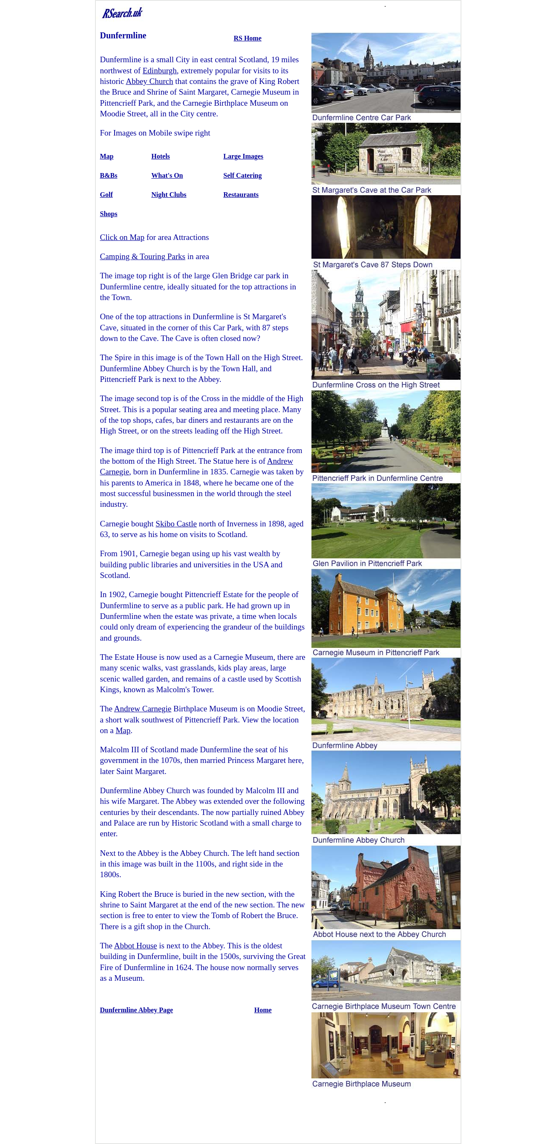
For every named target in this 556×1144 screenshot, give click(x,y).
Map (107, 156)
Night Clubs (168, 194)
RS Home (247, 38)
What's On (167, 175)
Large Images (243, 156)
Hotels (160, 156)
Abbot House (135, 945)
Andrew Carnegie (143, 708)
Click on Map (122, 237)
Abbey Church (149, 81)
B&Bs (109, 175)
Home (263, 1010)
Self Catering (242, 175)
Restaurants (241, 194)
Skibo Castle (176, 523)
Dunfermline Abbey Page (136, 1010)
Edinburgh (160, 70)
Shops (109, 213)
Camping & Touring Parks (142, 256)
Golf (106, 194)
